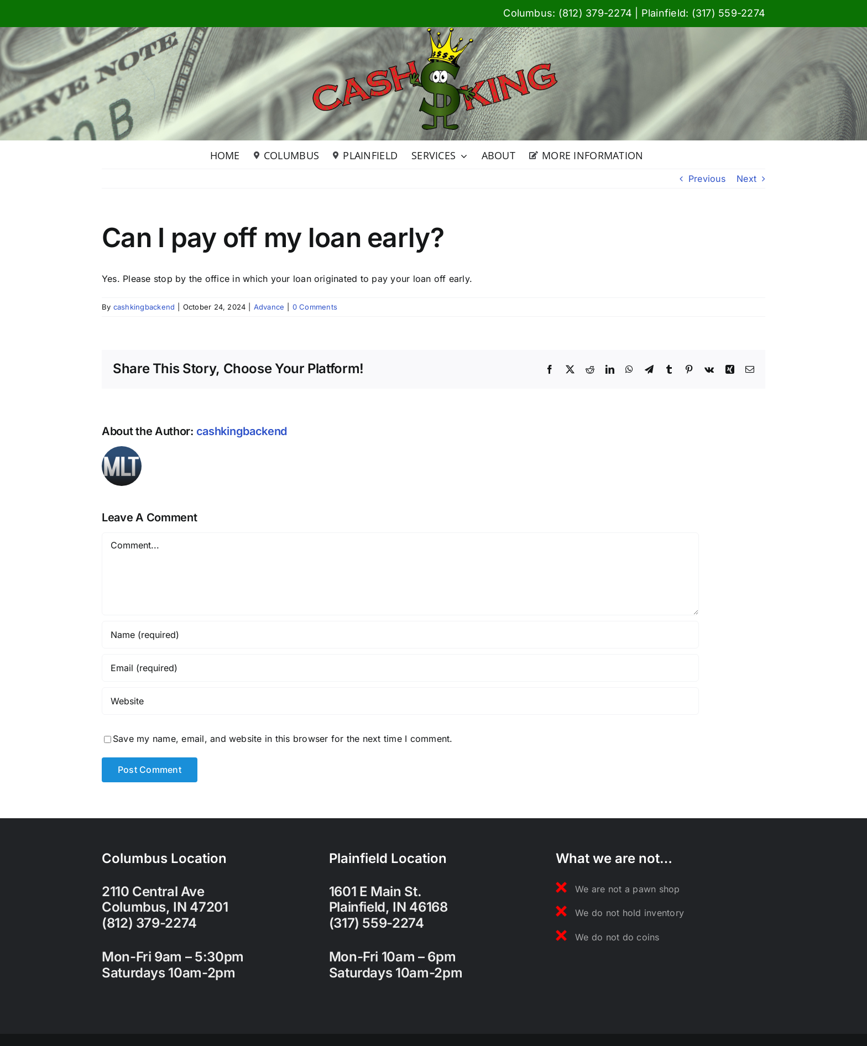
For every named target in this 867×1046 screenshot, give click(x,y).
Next (746, 178)
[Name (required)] (400, 634)
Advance (269, 306)
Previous (706, 178)
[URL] (400, 701)
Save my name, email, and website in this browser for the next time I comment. (282, 738)
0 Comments (315, 306)
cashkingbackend (144, 306)
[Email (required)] (400, 668)
